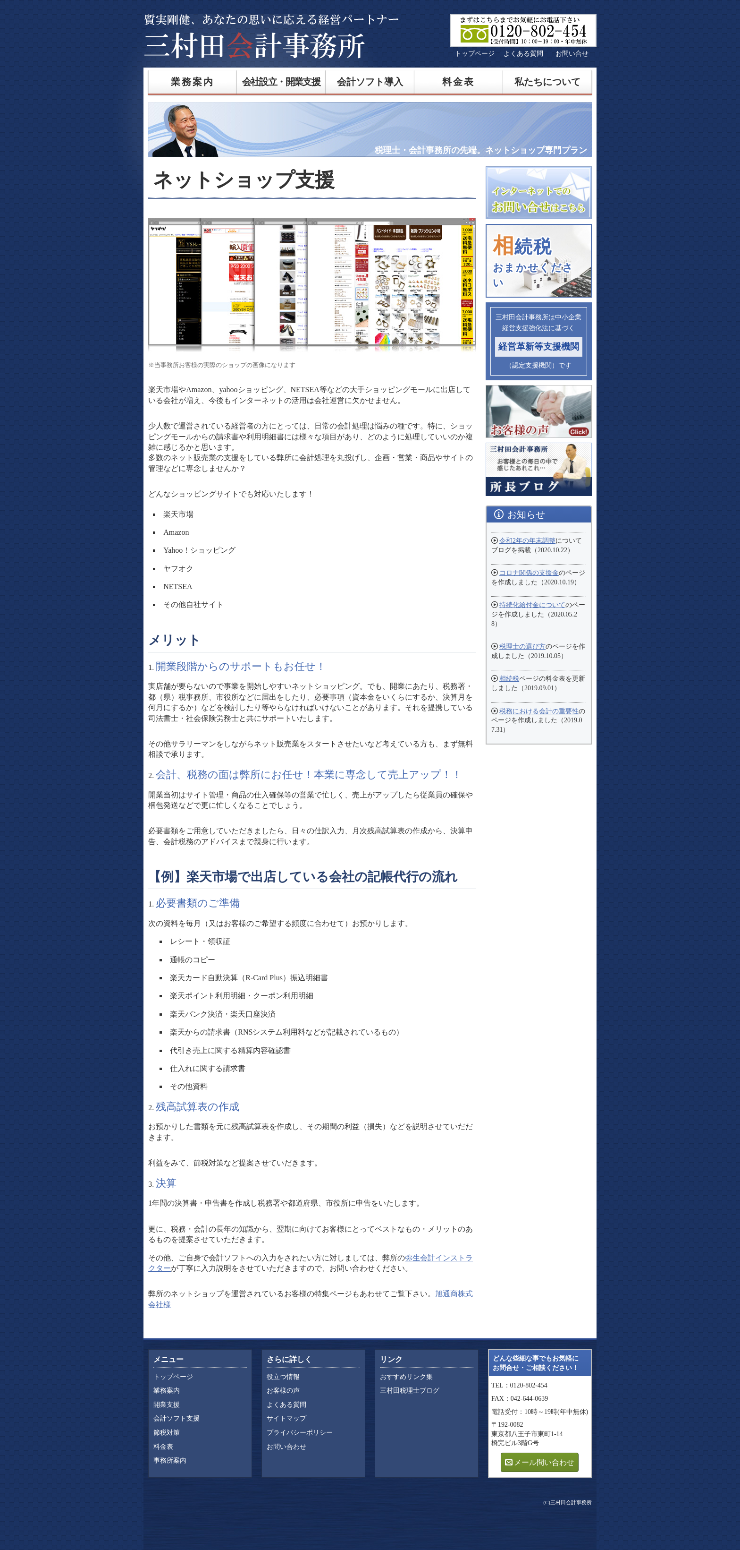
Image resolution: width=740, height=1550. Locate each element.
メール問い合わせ (544, 1462)
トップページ (475, 53)
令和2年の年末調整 (527, 540)
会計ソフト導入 (370, 82)
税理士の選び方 (522, 646)
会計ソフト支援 (176, 1418)
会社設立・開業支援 (281, 82)
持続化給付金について (532, 604)
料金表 (458, 82)
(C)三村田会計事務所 (567, 1502)
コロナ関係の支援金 (529, 572)
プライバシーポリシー (300, 1432)
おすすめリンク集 (406, 1376)
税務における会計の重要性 (539, 711)
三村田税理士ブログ (409, 1390)
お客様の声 (283, 1390)
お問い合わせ (286, 1446)
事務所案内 (169, 1460)
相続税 (509, 678)
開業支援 (166, 1404)
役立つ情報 (283, 1376)
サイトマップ (286, 1418)
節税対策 (166, 1432)
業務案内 (193, 82)
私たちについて (547, 82)
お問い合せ (572, 53)
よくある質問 (523, 53)
